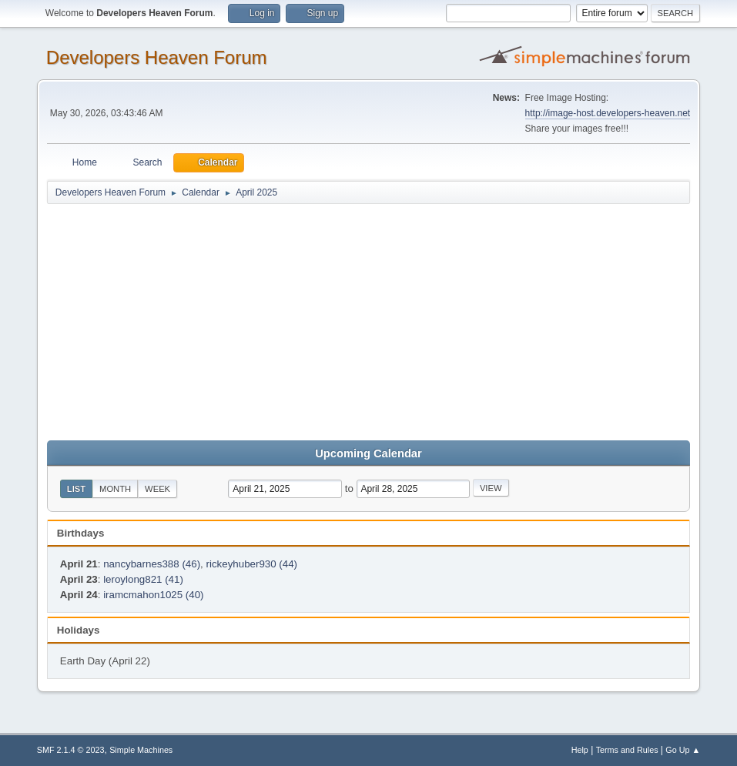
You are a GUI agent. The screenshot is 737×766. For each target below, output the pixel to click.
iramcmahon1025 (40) (153, 594)
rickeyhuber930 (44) (252, 564)
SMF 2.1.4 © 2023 (71, 749)
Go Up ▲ (682, 749)
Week (157, 488)
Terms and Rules (627, 749)
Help (579, 749)
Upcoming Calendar (368, 453)
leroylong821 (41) (143, 579)
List (76, 488)
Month (115, 488)
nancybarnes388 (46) (151, 564)
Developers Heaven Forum (156, 57)
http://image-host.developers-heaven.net (608, 113)
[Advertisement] (368, 321)
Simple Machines (141, 749)
